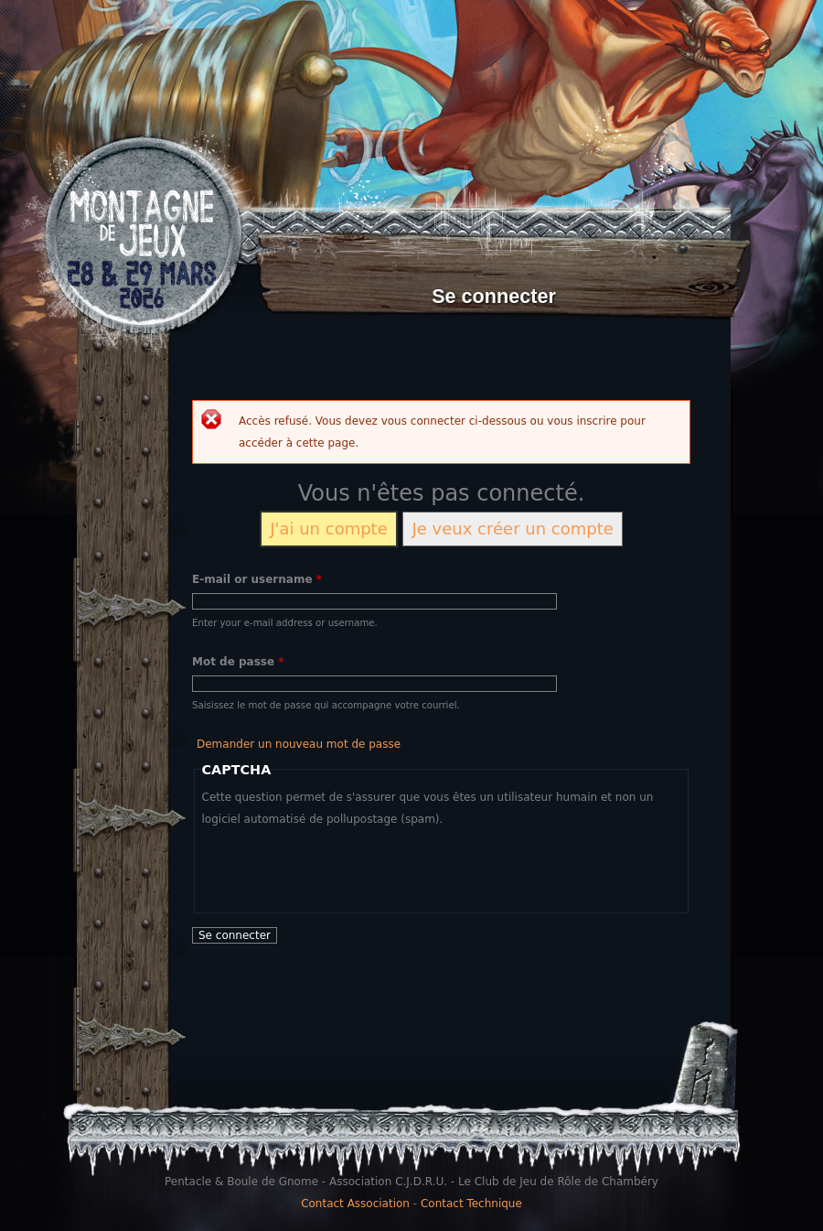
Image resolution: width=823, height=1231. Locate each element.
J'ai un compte (329, 528)
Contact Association (355, 1203)
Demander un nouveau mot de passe (299, 744)
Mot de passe (238, 661)
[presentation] (341, 866)
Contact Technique (471, 1203)
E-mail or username (257, 579)
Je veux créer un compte (512, 528)
